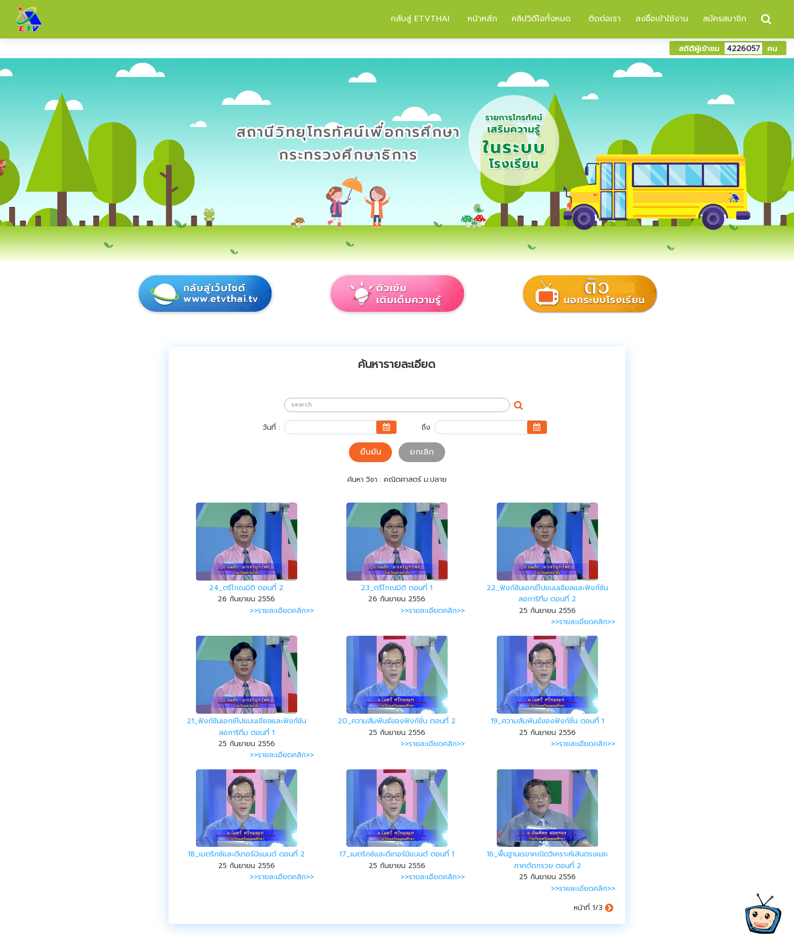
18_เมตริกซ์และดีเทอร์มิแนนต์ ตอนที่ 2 (246, 854)
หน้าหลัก (480, 19)
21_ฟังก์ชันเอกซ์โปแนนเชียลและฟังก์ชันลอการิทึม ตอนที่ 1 (246, 726)
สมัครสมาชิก (724, 19)
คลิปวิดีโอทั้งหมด (541, 19)
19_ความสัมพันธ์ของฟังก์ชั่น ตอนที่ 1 (547, 721)
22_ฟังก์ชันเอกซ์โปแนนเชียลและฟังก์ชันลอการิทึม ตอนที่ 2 (547, 593)
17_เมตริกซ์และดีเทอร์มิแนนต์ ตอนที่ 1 (396, 854)
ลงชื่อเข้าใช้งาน (662, 19)
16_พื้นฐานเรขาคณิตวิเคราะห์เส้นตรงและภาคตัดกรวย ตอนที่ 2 (547, 860)
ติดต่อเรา (603, 19)
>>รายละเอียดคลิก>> (282, 610)
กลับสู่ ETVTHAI (418, 19)
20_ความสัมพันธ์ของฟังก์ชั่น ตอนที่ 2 (397, 721)
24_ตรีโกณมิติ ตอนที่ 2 (246, 588)
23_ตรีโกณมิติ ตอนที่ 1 (396, 588)
